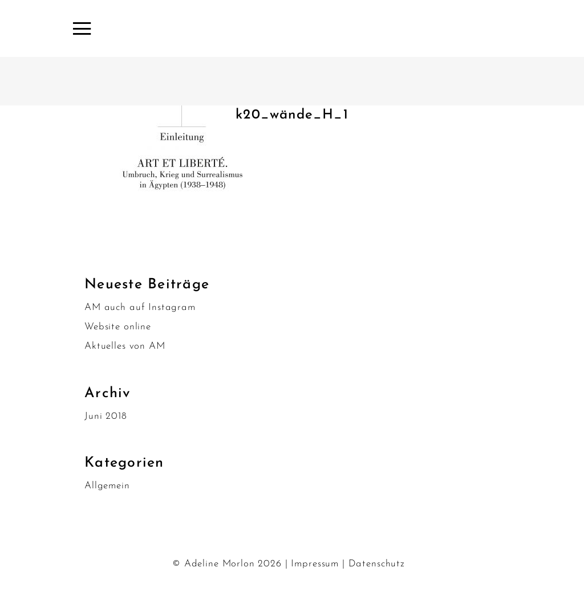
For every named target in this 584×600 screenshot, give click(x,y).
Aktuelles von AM (124, 346)
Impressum (315, 564)
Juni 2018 (105, 416)
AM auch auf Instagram (140, 307)
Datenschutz (376, 564)
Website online (117, 327)
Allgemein (107, 486)
